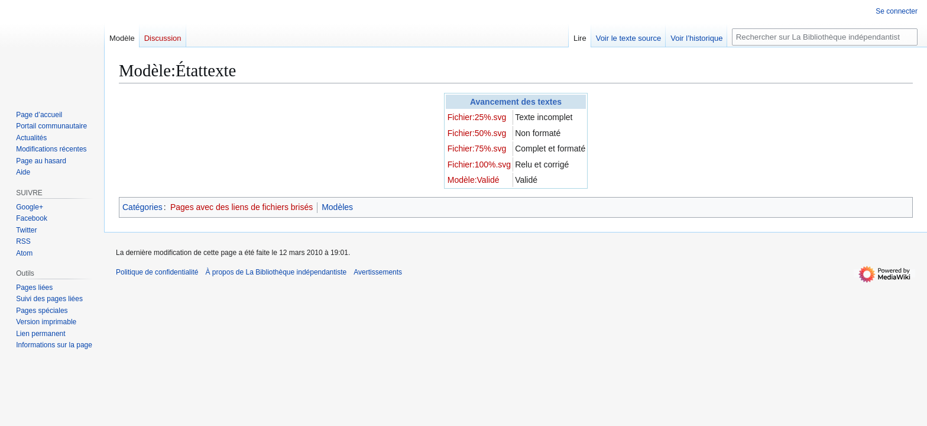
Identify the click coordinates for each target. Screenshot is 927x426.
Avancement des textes (516, 101)
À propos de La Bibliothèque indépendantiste (275, 272)
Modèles (337, 207)
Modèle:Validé (474, 180)
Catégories (142, 207)
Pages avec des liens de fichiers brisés (241, 207)
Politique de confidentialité (157, 272)
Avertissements (378, 272)
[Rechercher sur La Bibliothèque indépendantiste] (825, 37)
